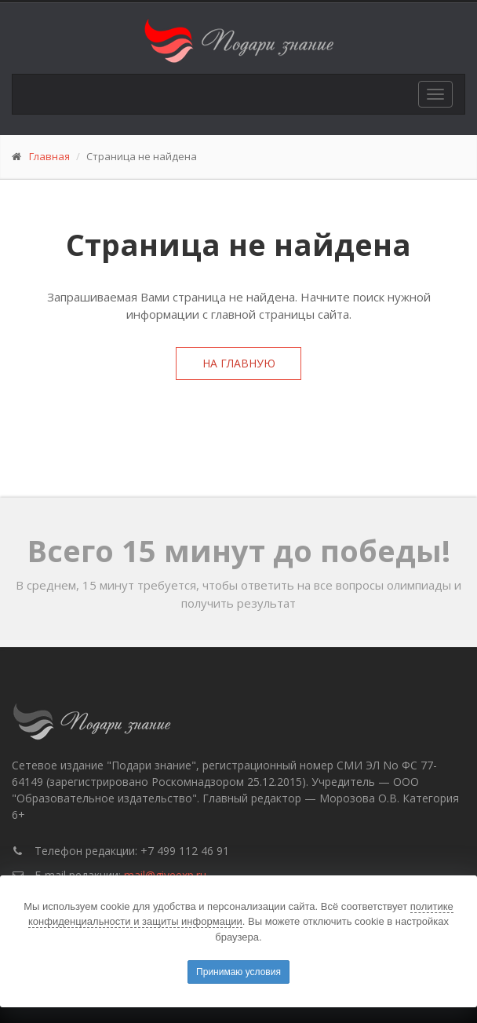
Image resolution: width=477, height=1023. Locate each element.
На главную (238, 363)
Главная (49, 156)
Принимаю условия (238, 971)
